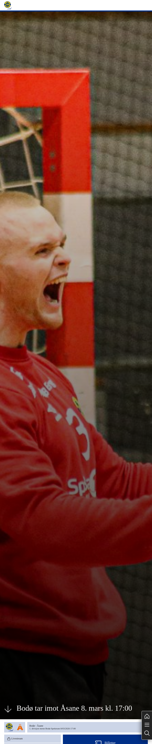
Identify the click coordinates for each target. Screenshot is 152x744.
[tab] (11, 655)
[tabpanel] (83, 660)
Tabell (12, 624)
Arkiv (139, 682)
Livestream (14, 615)
